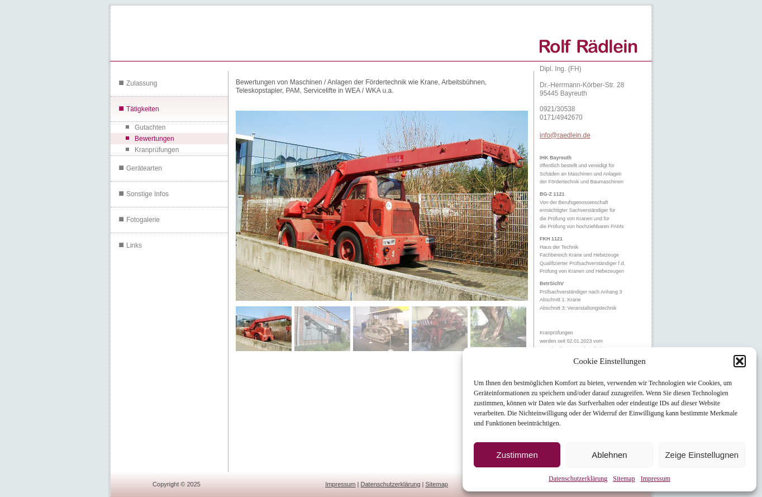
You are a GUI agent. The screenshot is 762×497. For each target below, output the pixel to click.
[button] (739, 361)
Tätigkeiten (142, 109)
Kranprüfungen (157, 150)
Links (134, 245)
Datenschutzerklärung (578, 478)
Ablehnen (609, 455)
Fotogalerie (143, 220)
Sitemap (624, 478)
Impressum (655, 478)
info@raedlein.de (565, 135)
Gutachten (150, 127)
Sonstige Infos (147, 194)
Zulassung (141, 83)
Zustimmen (517, 455)
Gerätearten (144, 168)
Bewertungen (154, 139)
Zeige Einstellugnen (702, 455)
